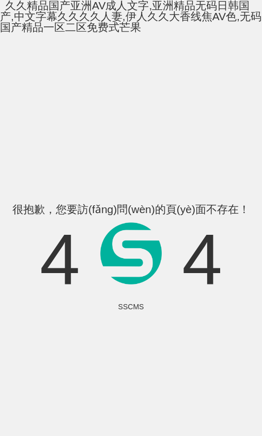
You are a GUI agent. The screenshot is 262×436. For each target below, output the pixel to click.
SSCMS (131, 307)
